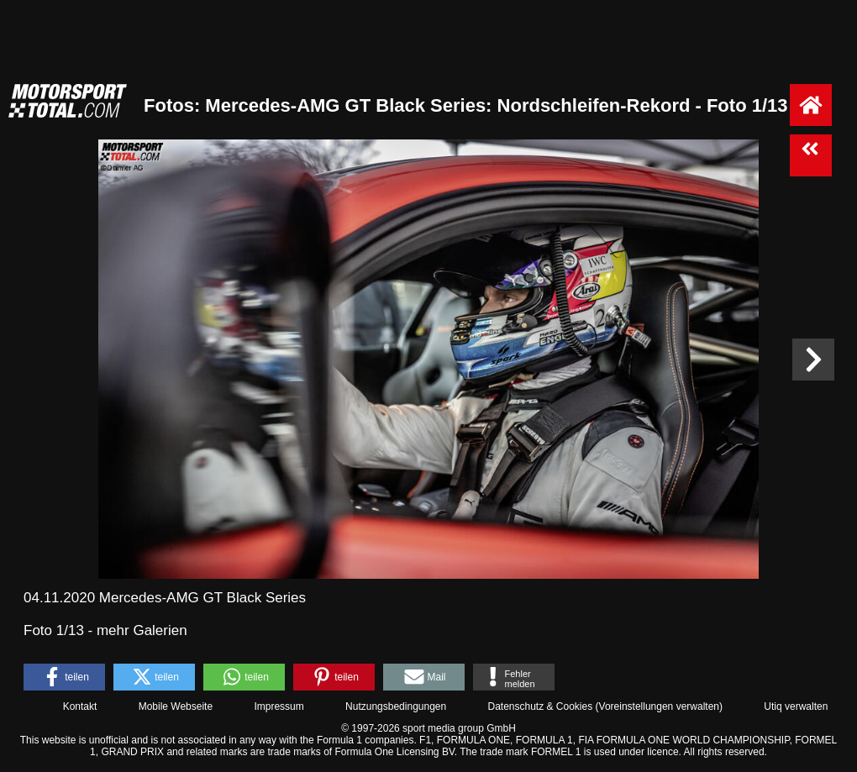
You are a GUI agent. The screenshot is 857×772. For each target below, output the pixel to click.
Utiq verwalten (796, 706)
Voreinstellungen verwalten (659, 706)
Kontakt (80, 706)
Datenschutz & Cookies (539, 706)
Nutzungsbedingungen (395, 706)
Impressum (278, 706)
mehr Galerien (142, 630)
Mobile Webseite (176, 706)
